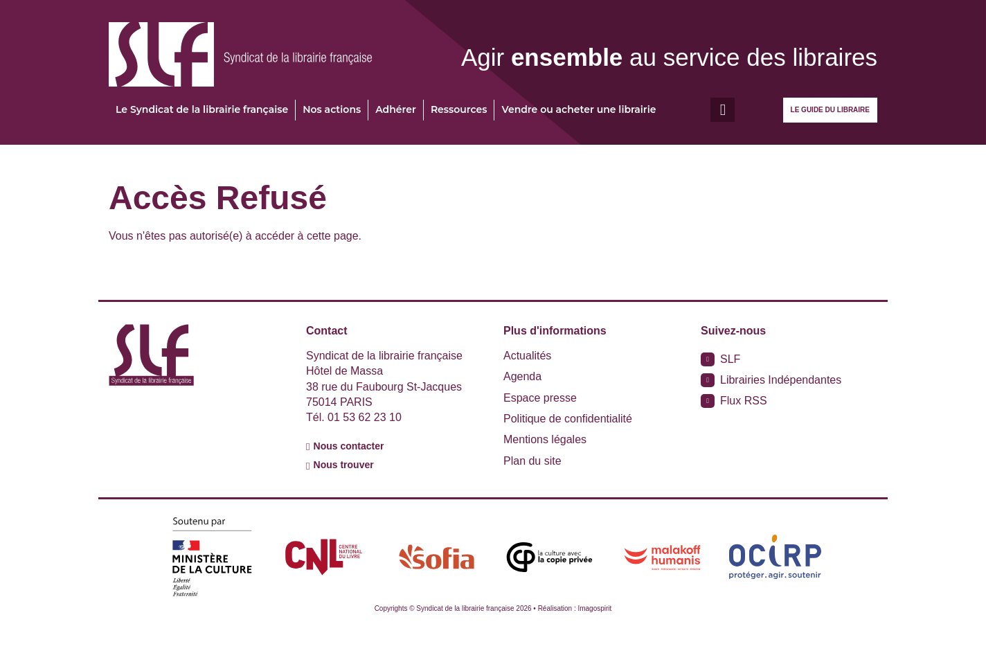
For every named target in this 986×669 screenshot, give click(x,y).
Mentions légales (544, 439)
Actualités (527, 356)
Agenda (522, 376)
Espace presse (540, 398)
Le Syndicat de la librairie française (202, 109)
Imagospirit (594, 608)
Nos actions (332, 109)
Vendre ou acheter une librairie (578, 109)
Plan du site (532, 461)
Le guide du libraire (830, 110)
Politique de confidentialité (567, 419)
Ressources (459, 109)
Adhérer (395, 109)
